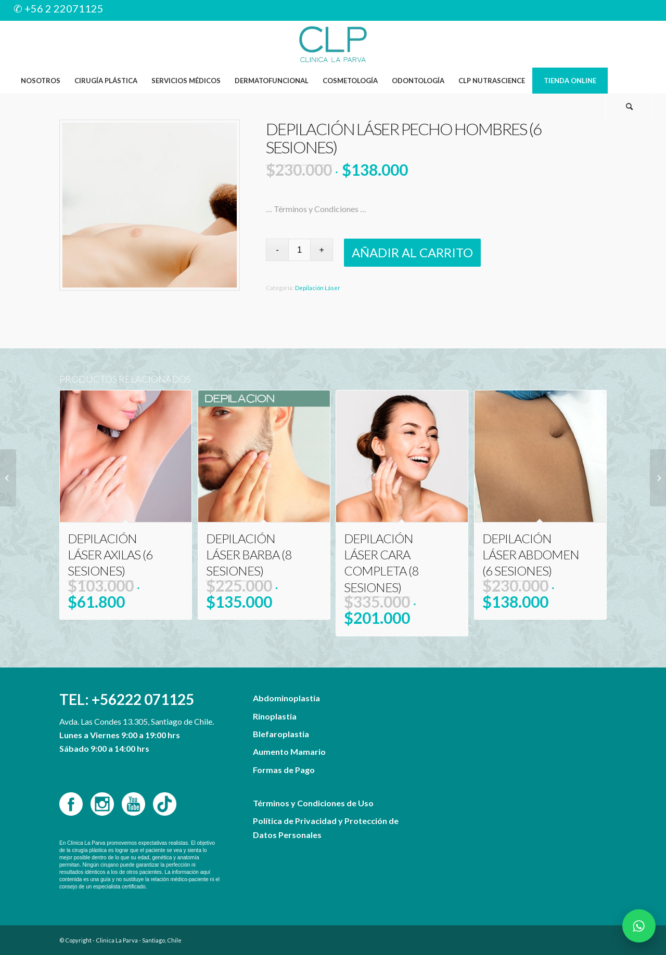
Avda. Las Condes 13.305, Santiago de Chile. (136, 721)
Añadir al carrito (412, 252)
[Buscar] (629, 107)
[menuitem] (40, 81)
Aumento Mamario (289, 751)
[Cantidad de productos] (299, 250)
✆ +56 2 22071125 (59, 8)
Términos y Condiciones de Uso (313, 803)
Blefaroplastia (281, 734)
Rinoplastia (275, 716)
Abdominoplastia (286, 698)
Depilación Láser (317, 287)
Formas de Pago (284, 770)
